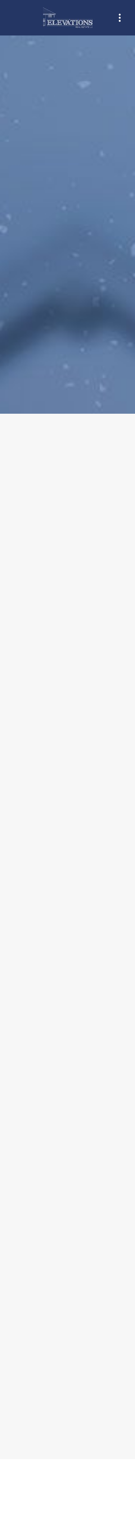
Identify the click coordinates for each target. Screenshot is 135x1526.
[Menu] (119, 18)
